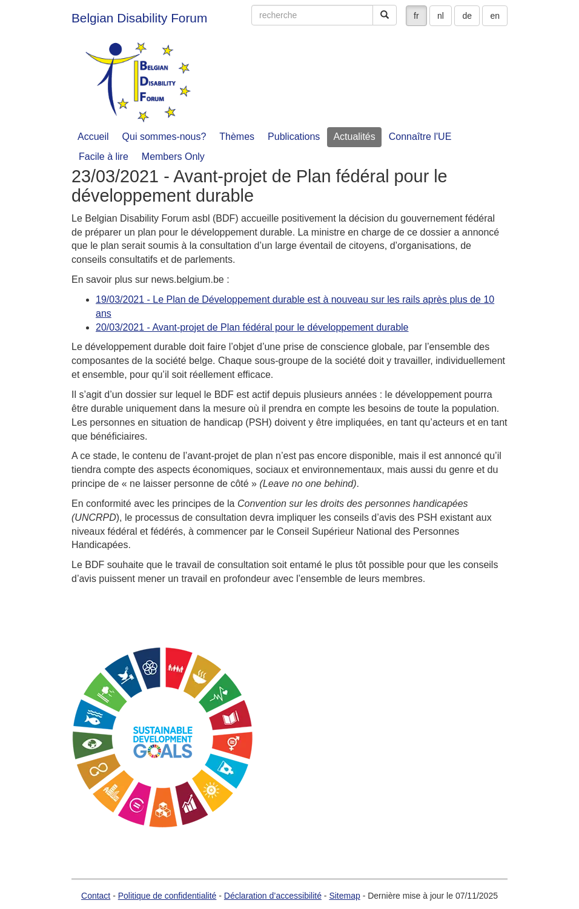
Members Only (173, 156)
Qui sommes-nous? (164, 136)
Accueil (93, 136)
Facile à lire (103, 156)
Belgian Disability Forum (139, 18)
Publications (294, 136)
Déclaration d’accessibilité (273, 896)
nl (440, 16)
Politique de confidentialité (167, 896)
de (467, 16)
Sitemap (344, 896)
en (495, 16)
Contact (95, 896)
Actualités (354, 136)
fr (416, 16)
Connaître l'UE (420, 136)
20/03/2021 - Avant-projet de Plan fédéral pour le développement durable (252, 327)
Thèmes (236, 136)
